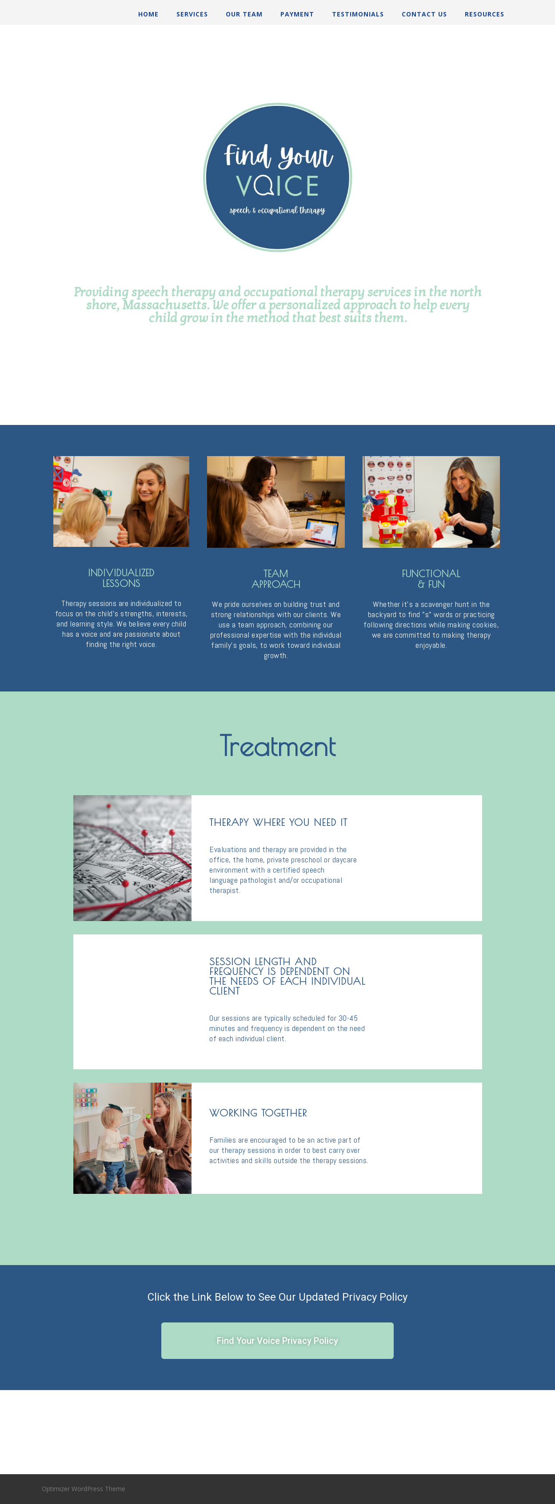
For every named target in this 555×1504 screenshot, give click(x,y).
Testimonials (358, 14)
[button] (277, 1340)
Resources (484, 14)
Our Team (244, 14)
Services (192, 14)
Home (148, 14)
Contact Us (424, 14)
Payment (297, 14)
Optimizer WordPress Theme (83, 1488)
